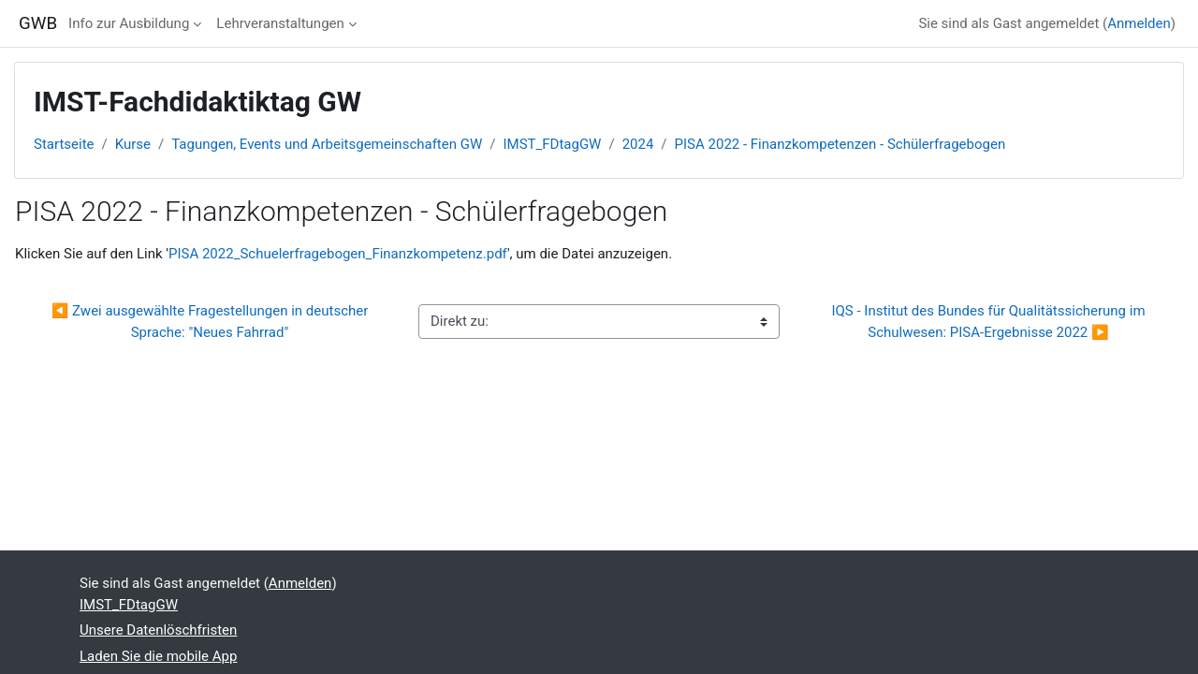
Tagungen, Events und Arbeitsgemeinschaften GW (326, 144)
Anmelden (1139, 23)
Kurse (133, 144)
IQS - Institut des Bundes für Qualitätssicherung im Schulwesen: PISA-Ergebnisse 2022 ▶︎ (989, 321)
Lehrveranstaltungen (279, 23)
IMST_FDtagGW (552, 144)
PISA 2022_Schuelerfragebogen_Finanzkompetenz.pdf (337, 253)
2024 (638, 144)
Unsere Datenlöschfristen (158, 630)
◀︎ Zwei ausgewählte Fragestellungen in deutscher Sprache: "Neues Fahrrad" (211, 321)
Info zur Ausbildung (128, 23)
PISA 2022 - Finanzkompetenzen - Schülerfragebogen (840, 144)
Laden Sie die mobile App (158, 656)
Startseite (64, 144)
